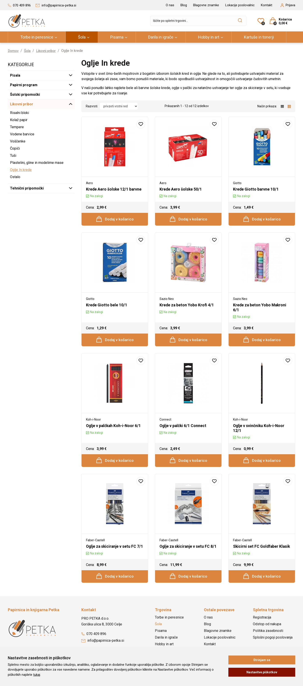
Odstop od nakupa (267, 630)
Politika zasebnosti (268, 636)
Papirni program (23, 85)
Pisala (15, 75)
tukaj (36, 675)
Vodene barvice (22, 134)
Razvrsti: (92, 106)
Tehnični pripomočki (27, 188)
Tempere (17, 127)
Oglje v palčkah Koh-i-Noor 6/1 (114, 426)
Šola (82, 37)
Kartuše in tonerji (259, 37)
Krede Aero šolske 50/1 (181, 189)
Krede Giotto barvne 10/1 (256, 189)
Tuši (13, 155)
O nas (170, 5)
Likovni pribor (47, 51)
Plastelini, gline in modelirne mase (36, 163)
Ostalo (15, 177)
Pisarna (116, 37)
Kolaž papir (18, 120)
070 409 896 (93, 639)
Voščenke (17, 141)
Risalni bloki (19, 113)
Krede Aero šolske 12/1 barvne (114, 189)
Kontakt (266, 5)
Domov (13, 51)
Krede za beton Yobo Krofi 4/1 (187, 305)
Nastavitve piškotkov (261, 672)
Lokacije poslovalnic (240, 5)
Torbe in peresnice (36, 37)
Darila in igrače (160, 37)
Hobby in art (208, 37)
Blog (183, 5)
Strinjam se (261, 660)
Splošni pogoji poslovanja (273, 643)
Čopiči (15, 148)
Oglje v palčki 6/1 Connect (183, 426)
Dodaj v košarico (115, 219)
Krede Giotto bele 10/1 (107, 305)
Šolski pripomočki (25, 94)
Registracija (262, 623)
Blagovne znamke (206, 5)
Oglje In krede (21, 170)
